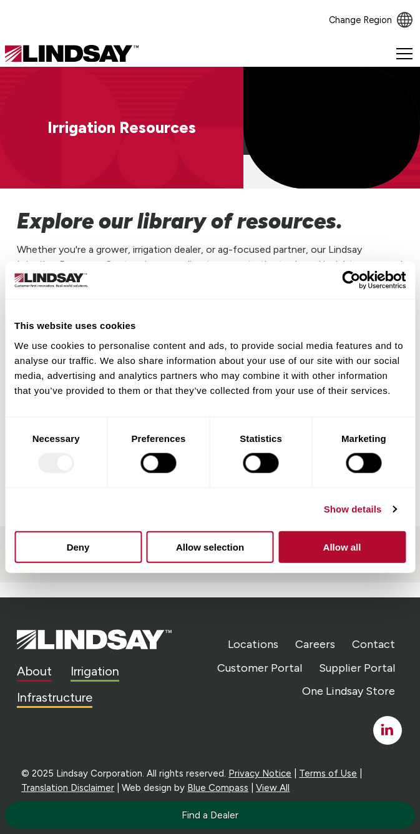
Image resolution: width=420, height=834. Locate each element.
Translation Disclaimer (67, 787)
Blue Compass (217, 787)
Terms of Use (328, 773)
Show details (353, 509)
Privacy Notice (259, 773)
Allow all (342, 546)
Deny (78, 546)
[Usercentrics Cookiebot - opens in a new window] (351, 280)
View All (273, 787)
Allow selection (210, 546)
